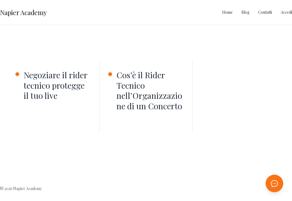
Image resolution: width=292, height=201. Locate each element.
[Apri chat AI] (274, 183)
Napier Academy (23, 12)
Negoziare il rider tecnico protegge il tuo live (55, 85)
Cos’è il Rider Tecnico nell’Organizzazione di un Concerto (149, 90)
